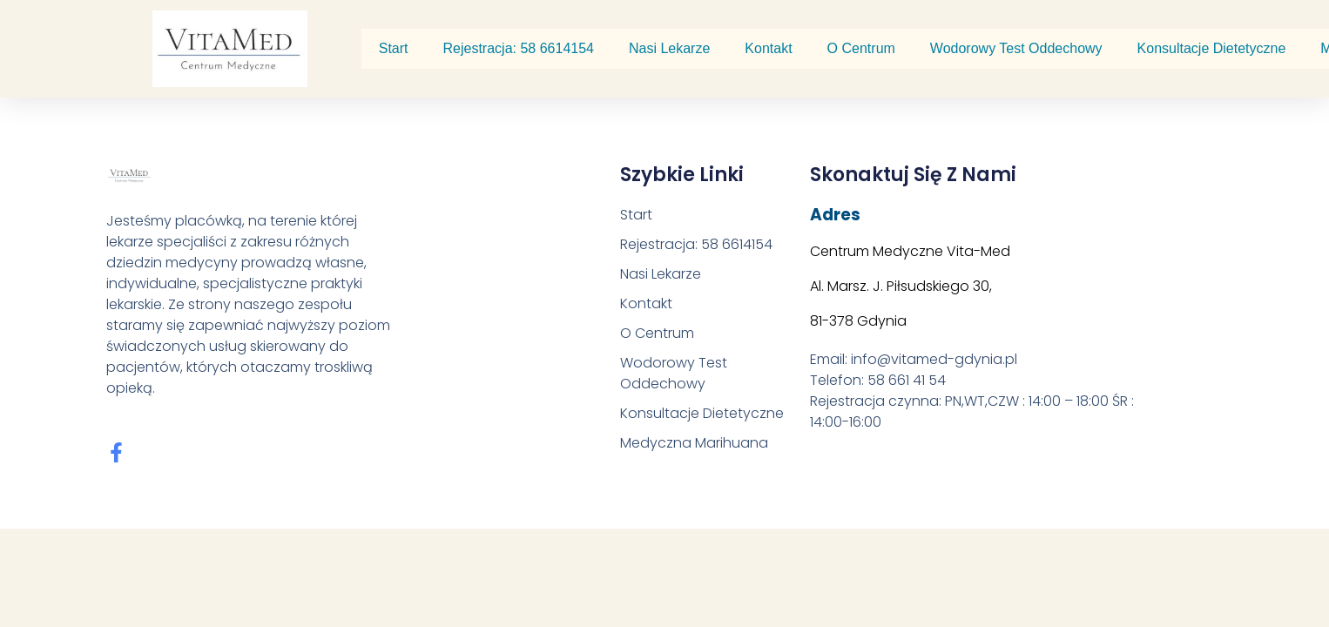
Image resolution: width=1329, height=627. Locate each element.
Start (393, 48)
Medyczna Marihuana (694, 443)
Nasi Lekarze (669, 48)
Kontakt (768, 48)
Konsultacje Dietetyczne (1211, 48)
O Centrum (861, 48)
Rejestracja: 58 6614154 (518, 48)
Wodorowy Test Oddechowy (1016, 48)
